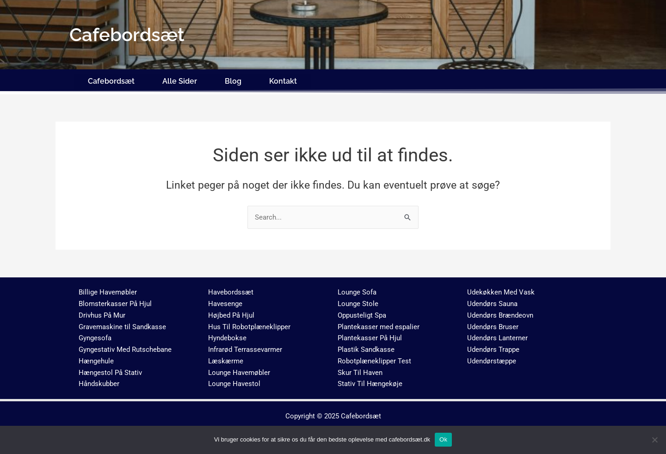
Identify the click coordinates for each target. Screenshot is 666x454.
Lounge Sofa (357, 290)
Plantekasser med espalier (378, 324)
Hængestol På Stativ (110, 370)
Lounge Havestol (234, 381)
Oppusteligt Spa (362, 312)
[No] (654, 439)
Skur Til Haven (360, 370)
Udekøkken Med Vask (501, 290)
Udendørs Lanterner (497, 335)
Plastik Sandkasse (366, 347)
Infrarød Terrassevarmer (245, 347)
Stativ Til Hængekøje (370, 381)
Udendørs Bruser (492, 324)
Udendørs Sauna (492, 301)
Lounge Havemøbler (239, 370)
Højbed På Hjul (231, 312)
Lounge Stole (358, 301)
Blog (233, 79)
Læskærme (225, 358)
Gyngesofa (95, 335)
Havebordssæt (230, 290)
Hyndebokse (227, 335)
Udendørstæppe (491, 358)
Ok (443, 439)
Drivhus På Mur (102, 312)
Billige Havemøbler (108, 290)
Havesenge (225, 301)
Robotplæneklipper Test (374, 358)
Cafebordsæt (111, 79)
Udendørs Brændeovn (500, 312)
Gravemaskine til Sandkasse (122, 324)
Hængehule (96, 358)
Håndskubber (99, 381)
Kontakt (283, 79)
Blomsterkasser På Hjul (115, 301)
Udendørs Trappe (493, 347)
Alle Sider (179, 79)
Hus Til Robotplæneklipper (249, 324)
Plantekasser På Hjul (370, 335)
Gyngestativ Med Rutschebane (125, 347)
